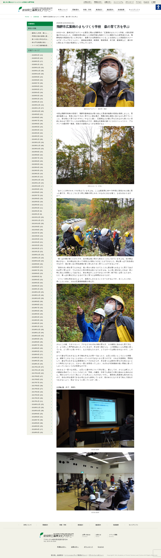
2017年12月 (36, 367)
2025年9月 (35, 77)
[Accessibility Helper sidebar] (158, 7)
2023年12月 (36, 142)
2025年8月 (35, 80)
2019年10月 (36, 298)
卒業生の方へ (98, 2)
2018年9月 (35, 339)
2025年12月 (36, 67)
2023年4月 (35, 167)
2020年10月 (36, 261)
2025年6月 (35, 86)
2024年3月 (35, 133)
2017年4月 (35, 392)
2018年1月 (35, 364)
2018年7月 (35, 345)
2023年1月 (35, 177)
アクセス (138, 2)
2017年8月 (35, 379)
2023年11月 (36, 145)
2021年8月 (35, 230)
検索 (153, 2)
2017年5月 (35, 389)
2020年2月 (35, 286)
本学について (63, 9)
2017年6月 (35, 385)
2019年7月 (35, 308)
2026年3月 (35, 58)
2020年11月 (36, 258)
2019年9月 (35, 301)
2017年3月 (35, 395)
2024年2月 (35, 136)
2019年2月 (35, 323)
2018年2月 (35, 361)
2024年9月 (35, 114)
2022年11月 (36, 183)
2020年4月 (35, 279)
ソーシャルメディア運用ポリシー (76, 555)
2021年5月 (35, 239)
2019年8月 (35, 304)
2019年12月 (36, 292)
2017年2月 (35, 398)
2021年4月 (35, 242)
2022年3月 (35, 208)
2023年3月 (35, 170)
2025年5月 (35, 89)
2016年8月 (35, 417)
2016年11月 (36, 407)
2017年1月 (35, 401)
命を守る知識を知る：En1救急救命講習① (46, 42)
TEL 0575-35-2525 (50, 541)
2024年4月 (35, 130)
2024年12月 (36, 105)
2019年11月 (36, 295)
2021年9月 (35, 226)
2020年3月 (35, 283)
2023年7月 (35, 158)
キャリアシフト (134, 9)
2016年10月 (36, 410)
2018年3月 (35, 357)
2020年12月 (36, 254)
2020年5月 (35, 276)
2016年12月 (36, 404)
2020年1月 (35, 289)
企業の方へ (108, 2)
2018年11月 (36, 332)
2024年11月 (36, 108)
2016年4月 (35, 429)
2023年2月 (35, 173)
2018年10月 (36, 336)
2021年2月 (35, 248)
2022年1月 (35, 214)
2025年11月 (36, 71)
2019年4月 (35, 317)
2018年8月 (35, 342)
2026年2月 (35, 61)
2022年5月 (35, 201)
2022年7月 (35, 195)
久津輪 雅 (60, 387)
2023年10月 (36, 148)
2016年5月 (35, 426)
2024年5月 (35, 127)
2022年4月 (35, 205)
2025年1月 (35, 102)
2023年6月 (35, 161)
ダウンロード (130, 2)
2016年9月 (35, 414)
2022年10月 (36, 186)
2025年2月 (35, 99)
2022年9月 (35, 189)
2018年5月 (35, 351)
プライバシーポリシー (96, 555)
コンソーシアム (118, 2)
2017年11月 (36, 370)
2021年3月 (35, 245)
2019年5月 (35, 314)
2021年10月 (36, 223)
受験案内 (75, 9)
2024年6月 (35, 124)
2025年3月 (35, 95)
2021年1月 (35, 251)
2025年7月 (35, 83)
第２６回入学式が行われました (42, 39)
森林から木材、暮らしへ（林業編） (44, 33)
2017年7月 (35, 382)
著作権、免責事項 (57, 555)
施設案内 (110, 9)
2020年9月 (35, 264)
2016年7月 (35, 420)
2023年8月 (35, 155)
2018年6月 (35, 348)
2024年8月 (35, 117)
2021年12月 (36, 217)
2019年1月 (35, 326)
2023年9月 (35, 152)
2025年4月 (35, 92)
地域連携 (121, 9)
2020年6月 (35, 273)
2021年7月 (35, 233)
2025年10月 (36, 74)
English (146, 2)
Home (27, 16)
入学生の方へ (88, 2)
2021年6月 (35, 236)
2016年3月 (35, 432)
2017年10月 (36, 373)
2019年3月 (35, 320)
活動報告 (36, 16)
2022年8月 (35, 192)
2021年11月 (36, 220)
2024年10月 (36, 111)
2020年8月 (35, 267)
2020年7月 (35, 270)
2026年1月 (35, 64)
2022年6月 (35, 198)
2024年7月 (35, 120)
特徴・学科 (87, 9)
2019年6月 (35, 311)
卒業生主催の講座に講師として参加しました (47, 36)
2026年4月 (35, 55)
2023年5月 (35, 164)
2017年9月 (35, 376)
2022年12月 (36, 180)
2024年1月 (35, 139)
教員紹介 (99, 9)
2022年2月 (35, 211)
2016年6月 (35, 423)
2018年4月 (35, 354)
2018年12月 (36, 329)
